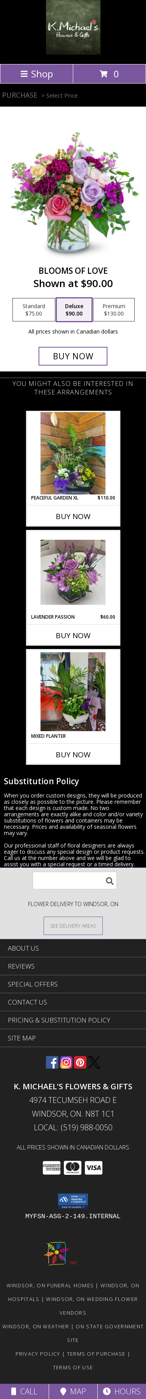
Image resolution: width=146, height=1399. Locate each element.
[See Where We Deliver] (73, 925)
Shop (36, 73)
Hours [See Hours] (122, 1391)
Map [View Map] (73, 1391)
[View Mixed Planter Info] (73, 691)
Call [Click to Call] (24, 1391)
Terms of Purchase (96, 1353)
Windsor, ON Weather (35, 1326)
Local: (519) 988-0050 (73, 1127)
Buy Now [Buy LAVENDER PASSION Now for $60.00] (73, 635)
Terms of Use (73, 1367)
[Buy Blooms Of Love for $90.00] (73, 356)
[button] (73, 1201)
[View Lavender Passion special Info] (73, 572)
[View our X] (94, 1066)
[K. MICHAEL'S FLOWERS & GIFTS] (73, 52)
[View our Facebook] (52, 1066)
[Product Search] (75, 880)
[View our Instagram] (66, 1066)
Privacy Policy (38, 1353)
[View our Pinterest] (80, 1066)
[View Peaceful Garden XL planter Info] (73, 453)
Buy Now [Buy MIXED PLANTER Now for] (73, 754)
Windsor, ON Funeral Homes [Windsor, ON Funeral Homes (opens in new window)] (50, 1285)
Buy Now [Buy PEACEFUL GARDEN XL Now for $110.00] (73, 516)
